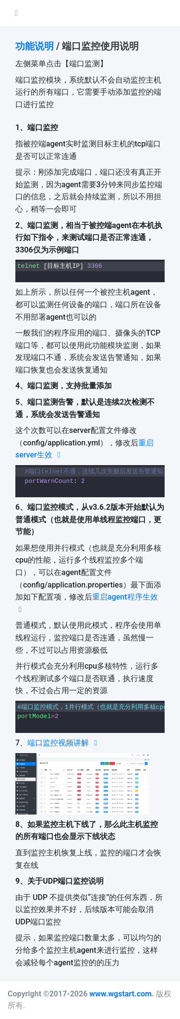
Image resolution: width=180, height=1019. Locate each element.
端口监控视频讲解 (63, 742)
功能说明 (34, 46)
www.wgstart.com (120, 993)
